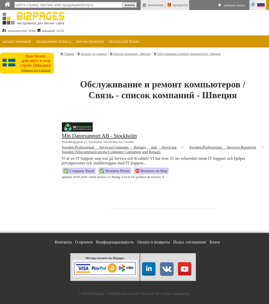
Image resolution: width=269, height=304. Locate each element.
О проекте (84, 242)
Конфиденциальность (115, 242)
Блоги (215, 242)
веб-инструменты (90, 41)
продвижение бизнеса (53, 41)
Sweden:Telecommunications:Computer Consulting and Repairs (111, 152)
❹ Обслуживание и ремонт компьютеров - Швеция (187, 54)
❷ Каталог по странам (92, 54)
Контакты (63, 242)
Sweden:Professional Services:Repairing (222, 147)
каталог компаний (17, 41)
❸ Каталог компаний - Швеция (130, 54)
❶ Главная (67, 54)
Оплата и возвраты (153, 242)
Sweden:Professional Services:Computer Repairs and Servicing (119, 147)
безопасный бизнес (124, 41)
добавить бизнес (234, 5)
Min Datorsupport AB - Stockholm (99, 136)
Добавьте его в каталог (36, 70)
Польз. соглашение (189, 242)
